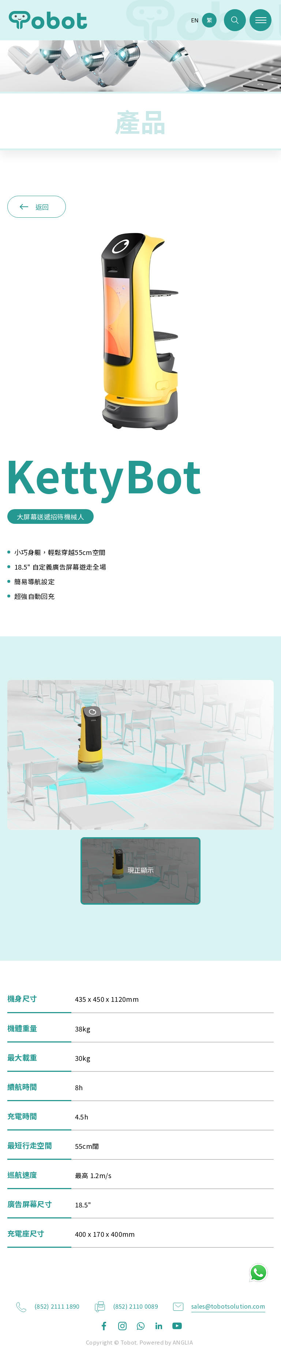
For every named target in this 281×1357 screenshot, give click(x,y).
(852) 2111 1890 (57, 1306)
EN (194, 20)
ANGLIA (183, 1342)
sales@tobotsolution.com (228, 1306)
